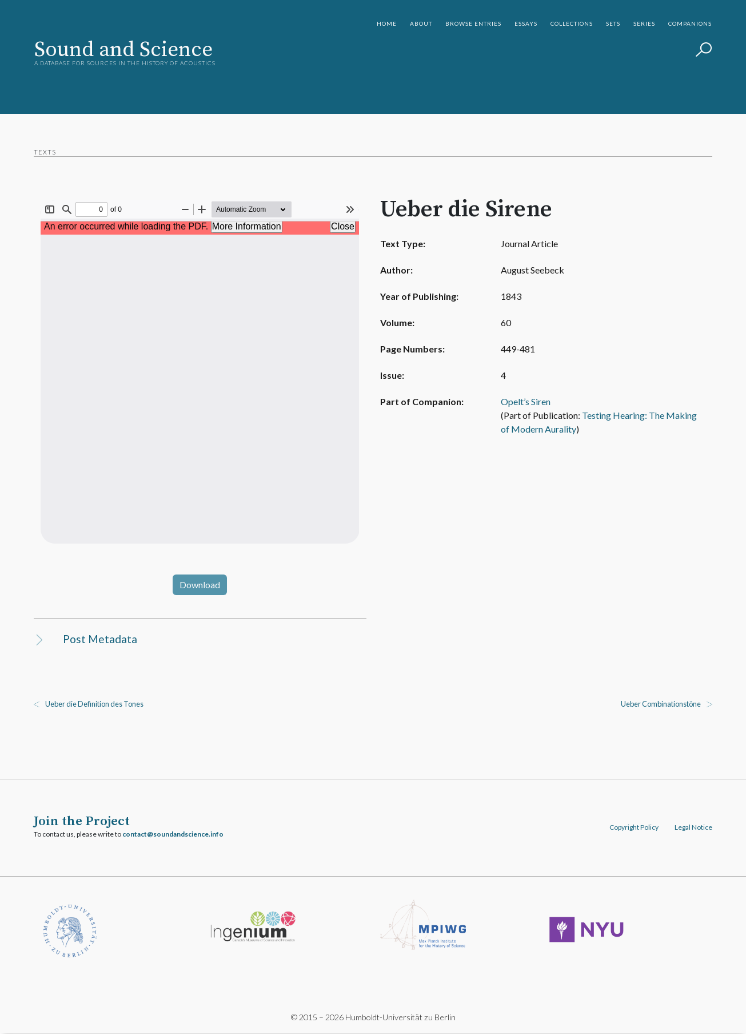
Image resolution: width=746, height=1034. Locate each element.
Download (200, 584)
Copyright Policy (633, 827)
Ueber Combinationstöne (660, 704)
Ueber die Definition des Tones (95, 704)
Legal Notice (693, 827)
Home (387, 23)
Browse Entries (473, 23)
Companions (690, 23)
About (421, 23)
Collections (571, 23)
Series (644, 23)
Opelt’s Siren (520, 401)
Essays (525, 23)
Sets (613, 23)
